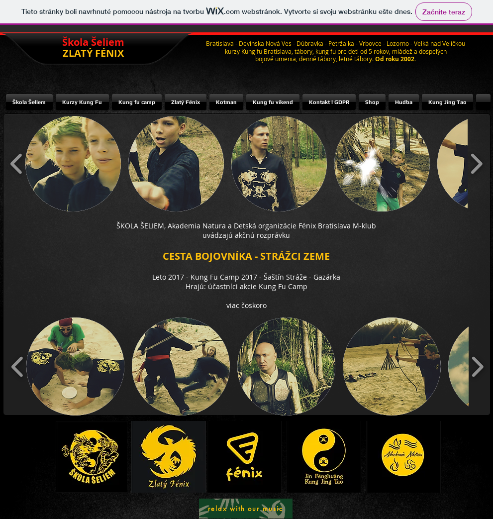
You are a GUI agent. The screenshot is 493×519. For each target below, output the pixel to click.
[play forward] (476, 163)
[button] (73, 163)
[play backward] (16, 163)
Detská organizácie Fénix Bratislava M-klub (305, 225)
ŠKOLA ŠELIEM (140, 225)
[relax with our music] (246, 509)
